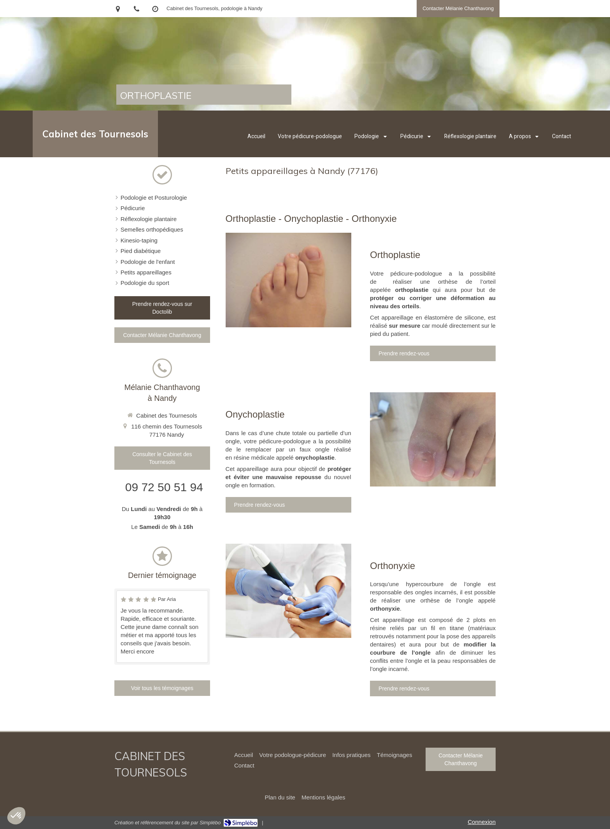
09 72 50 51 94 (164, 487)
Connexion (482, 821)
